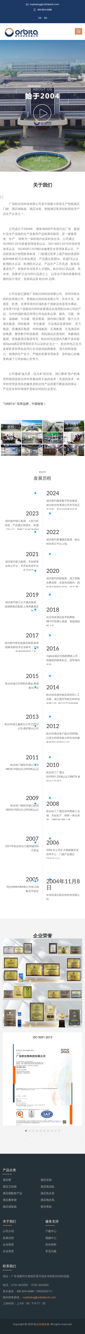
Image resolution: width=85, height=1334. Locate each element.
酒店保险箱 (10, 1207)
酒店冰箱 (46, 1180)
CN (39, 18)
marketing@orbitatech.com (39, 1297)
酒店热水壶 (47, 1193)
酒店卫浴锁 (10, 1187)
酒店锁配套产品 (12, 1193)
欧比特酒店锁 (41, 1324)
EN (45, 18)
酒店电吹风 (47, 1200)
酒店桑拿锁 (10, 1200)
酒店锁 (7, 1180)
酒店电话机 (47, 1187)
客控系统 (46, 1207)
